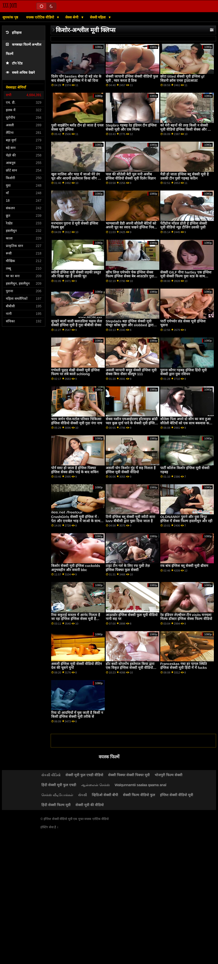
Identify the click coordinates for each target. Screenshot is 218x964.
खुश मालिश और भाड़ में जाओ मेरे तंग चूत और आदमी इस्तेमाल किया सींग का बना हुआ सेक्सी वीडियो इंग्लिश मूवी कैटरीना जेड (76, 180)
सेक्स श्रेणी (72, 17)
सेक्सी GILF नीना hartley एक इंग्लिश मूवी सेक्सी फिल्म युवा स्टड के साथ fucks (185, 276)
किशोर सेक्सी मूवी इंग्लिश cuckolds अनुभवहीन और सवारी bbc (75, 568)
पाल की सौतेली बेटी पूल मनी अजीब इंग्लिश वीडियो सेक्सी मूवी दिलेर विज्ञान (131, 176)
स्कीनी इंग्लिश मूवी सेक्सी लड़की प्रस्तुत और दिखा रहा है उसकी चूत (76, 274)
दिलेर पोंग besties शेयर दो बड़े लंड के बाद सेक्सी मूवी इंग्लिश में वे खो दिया (76, 78)
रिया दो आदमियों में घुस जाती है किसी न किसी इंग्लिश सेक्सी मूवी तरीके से (77, 715)
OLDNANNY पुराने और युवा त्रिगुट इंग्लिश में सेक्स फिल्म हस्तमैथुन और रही (186, 519)
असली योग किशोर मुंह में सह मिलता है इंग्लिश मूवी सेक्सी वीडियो (131, 470)
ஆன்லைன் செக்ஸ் (95, 785)
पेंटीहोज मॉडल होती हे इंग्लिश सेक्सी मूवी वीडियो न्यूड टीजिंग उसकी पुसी (183, 225)
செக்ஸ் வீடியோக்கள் (57, 795)
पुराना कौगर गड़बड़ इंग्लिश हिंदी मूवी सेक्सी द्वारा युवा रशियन (183, 372)
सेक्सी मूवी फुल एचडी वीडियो (84, 775)
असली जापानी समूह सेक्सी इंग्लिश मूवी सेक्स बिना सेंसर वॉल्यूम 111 (131, 372)
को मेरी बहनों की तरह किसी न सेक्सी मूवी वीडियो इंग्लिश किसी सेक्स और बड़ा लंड (186, 129)
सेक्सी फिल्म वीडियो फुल (139, 795)
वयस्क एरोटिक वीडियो (40, 17)
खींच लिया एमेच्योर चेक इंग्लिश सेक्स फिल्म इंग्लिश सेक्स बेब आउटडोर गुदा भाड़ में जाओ (130, 276)
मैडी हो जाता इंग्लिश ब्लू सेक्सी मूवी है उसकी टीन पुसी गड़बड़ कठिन (184, 176)
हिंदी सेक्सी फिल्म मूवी (56, 805)
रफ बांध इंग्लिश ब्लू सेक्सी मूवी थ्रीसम (184, 566)
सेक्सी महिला (98, 17)
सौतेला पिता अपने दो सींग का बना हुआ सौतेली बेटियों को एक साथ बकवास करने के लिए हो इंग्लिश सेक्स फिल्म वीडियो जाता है (186, 425)
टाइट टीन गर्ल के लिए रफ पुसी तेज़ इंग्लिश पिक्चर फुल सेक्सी (128, 568)
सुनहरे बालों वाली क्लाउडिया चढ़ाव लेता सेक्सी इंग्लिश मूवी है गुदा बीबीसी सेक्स (76, 323)
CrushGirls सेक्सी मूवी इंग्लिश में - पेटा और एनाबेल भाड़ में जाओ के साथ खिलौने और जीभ (75, 521)
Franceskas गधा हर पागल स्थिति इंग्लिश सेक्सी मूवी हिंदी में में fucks (183, 666)
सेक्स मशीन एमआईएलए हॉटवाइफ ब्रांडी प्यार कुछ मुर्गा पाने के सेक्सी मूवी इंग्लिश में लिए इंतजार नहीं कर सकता (132, 423)
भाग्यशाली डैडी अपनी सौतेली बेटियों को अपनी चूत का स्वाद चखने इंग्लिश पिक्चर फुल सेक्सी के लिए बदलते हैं (131, 227)
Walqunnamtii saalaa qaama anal (140, 785)
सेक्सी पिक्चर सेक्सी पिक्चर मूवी (129, 775)
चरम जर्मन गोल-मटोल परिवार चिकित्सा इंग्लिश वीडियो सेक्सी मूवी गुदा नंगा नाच (76, 421)
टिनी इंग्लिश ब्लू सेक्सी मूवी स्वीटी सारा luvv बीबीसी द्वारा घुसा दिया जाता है (130, 519)
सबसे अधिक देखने (20, 72)
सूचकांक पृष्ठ (10, 17)
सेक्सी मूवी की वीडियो (90, 805)
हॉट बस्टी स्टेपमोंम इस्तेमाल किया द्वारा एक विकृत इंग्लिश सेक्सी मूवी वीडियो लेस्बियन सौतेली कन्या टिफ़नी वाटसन (130, 668)
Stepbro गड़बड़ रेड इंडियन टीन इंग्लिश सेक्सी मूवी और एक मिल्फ (131, 127)
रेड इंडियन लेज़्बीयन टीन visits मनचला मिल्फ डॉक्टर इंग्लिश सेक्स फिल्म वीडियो (186, 617)
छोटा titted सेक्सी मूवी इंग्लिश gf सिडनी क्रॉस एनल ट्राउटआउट (182, 78)
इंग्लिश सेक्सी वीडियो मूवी (176, 795)
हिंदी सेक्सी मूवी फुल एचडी (58, 785)
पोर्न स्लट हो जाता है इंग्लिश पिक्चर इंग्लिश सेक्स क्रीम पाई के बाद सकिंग (74, 470)
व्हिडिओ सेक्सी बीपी (105, 795)
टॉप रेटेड (14, 63)
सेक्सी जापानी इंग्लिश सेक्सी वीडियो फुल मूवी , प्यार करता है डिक (132, 78)
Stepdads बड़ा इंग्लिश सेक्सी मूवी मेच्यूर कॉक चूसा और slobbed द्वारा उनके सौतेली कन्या (129, 325)
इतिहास (13, 33)
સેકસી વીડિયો (51, 775)
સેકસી (82, 795)
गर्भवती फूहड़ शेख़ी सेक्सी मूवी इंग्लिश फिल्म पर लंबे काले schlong (75, 372)
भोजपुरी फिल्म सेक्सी (168, 775)
